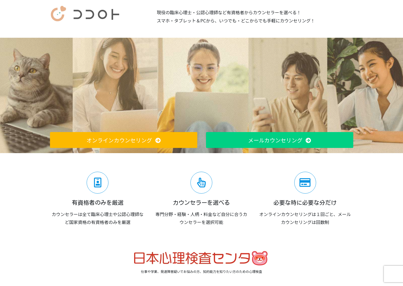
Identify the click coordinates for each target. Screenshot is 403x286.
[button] (123, 140)
